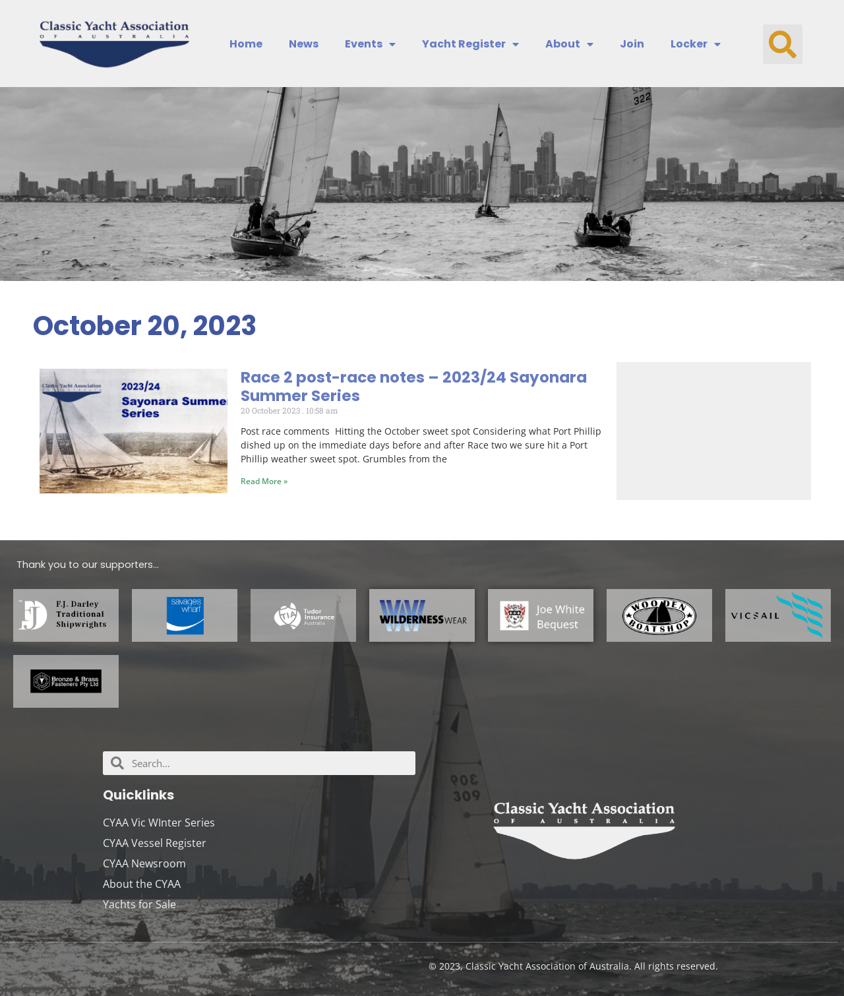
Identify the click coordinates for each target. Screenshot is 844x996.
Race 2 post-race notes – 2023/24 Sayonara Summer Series (414, 386)
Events (370, 44)
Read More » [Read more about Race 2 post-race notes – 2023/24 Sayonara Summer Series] (264, 481)
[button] (782, 44)
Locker (696, 44)
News (303, 44)
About (569, 44)
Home (245, 44)
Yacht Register (470, 44)
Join (632, 44)
